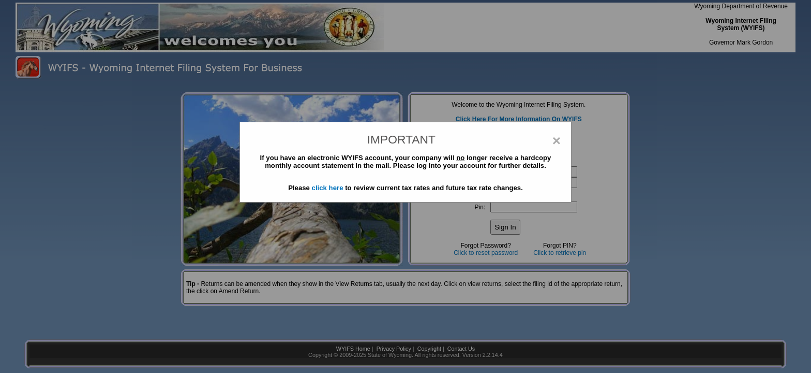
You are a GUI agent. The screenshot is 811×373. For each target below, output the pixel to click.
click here (327, 188)
